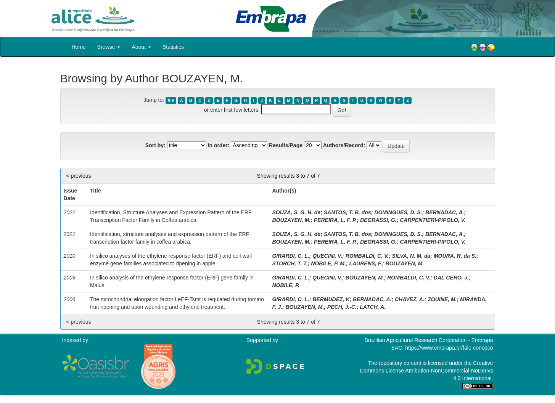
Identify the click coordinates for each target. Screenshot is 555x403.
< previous (78, 176)
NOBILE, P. (285, 285)
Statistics (173, 47)
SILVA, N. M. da (411, 256)
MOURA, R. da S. (455, 256)
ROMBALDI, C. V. (367, 256)
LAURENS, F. (365, 263)
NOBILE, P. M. (328, 263)
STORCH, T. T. (289, 263)
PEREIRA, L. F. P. (335, 220)
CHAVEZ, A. (410, 299)
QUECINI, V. (327, 256)
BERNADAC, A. (444, 212)
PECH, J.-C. (342, 307)
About (141, 47)
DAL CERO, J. (451, 278)
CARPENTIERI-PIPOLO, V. (432, 220)
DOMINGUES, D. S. (398, 212)
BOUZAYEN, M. (291, 220)
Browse (109, 47)
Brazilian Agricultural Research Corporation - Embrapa (429, 340)
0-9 (171, 100)
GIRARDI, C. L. (290, 256)
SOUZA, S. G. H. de (296, 212)
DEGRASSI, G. (378, 220)
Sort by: (155, 145)
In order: (219, 145)
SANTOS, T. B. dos (347, 212)
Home (79, 47)
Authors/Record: (344, 145)
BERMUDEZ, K (330, 299)
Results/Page (285, 145)
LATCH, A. (373, 307)
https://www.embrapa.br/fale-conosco (449, 348)
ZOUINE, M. (442, 299)
